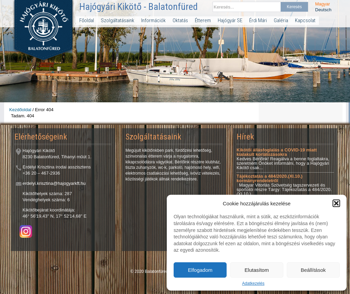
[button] (336, 203)
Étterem (203, 20)
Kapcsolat (305, 20)
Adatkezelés (253, 283)
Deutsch (323, 9)
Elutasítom (257, 270)
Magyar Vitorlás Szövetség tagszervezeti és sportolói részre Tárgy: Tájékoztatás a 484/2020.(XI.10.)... (284, 185)
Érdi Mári (258, 20)
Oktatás (180, 20)
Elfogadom (200, 270)
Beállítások (313, 270)
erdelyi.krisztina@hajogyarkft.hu (54, 183)
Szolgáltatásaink (117, 20)
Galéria (281, 20)
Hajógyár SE (230, 20)
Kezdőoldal (20, 109)
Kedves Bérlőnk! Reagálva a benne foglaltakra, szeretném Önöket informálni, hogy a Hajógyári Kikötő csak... (283, 158)
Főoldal (86, 20)
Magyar (322, 3)
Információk (153, 20)
